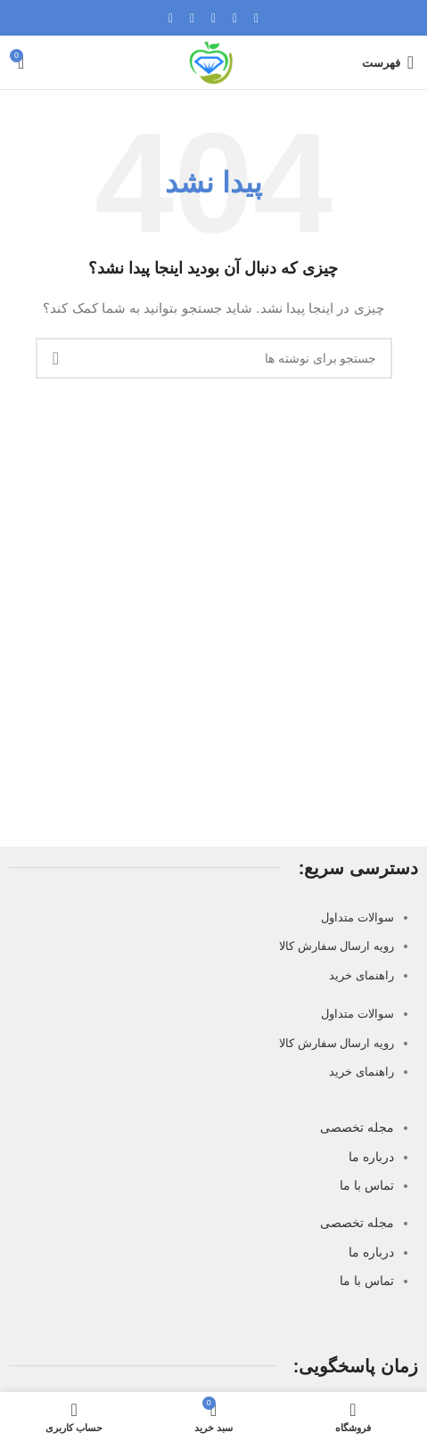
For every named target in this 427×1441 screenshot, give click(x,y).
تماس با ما (367, 1185)
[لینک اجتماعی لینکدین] (192, 18)
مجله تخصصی (357, 1127)
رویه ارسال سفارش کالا (336, 946)
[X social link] (235, 18)
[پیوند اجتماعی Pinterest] (214, 18)
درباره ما (371, 1157)
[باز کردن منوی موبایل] (388, 62)
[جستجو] (214, 358)
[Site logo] (213, 61)
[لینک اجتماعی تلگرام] (171, 18)
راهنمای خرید (361, 975)
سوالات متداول (357, 917)
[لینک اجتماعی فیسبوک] (256, 18)
